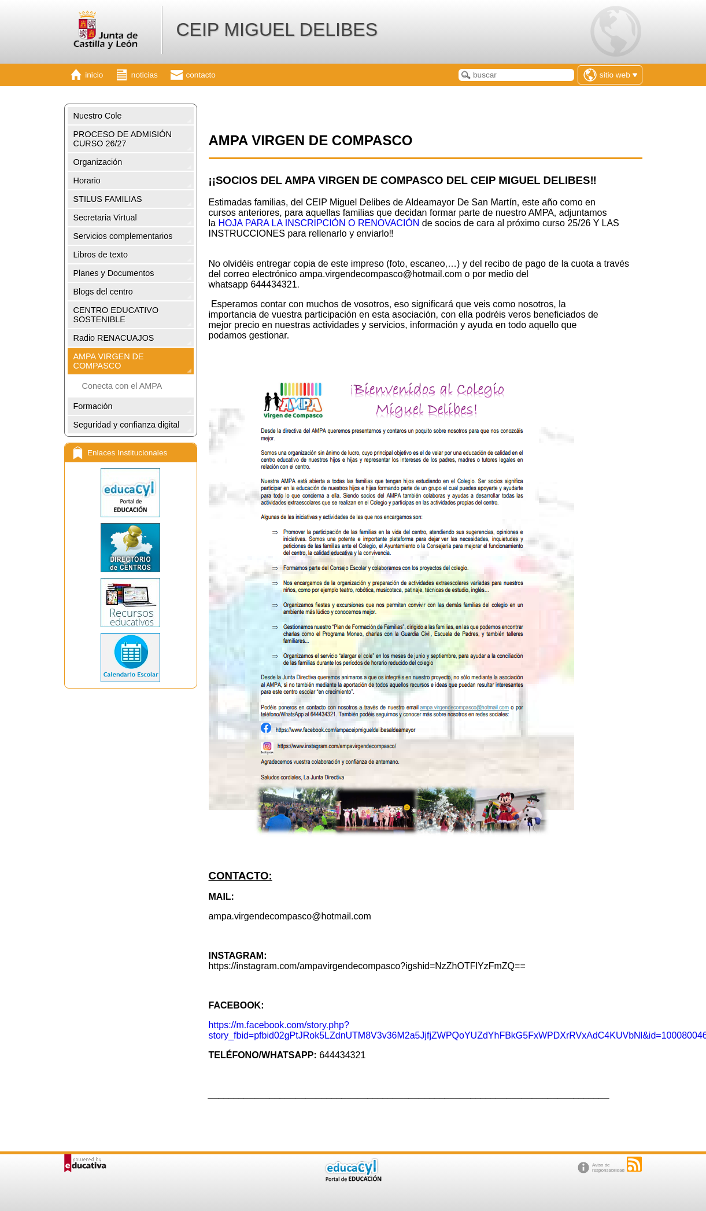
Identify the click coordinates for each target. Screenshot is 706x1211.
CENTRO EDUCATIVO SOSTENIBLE (116, 314)
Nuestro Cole (97, 115)
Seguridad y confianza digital (126, 424)
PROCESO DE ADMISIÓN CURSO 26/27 (122, 139)
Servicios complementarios (123, 236)
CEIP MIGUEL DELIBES (277, 29)
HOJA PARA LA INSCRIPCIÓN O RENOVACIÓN (318, 223)
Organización (98, 162)
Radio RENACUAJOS (113, 338)
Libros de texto (100, 254)
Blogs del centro (103, 291)
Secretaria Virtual (105, 217)
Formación (93, 406)
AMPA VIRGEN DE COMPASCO (108, 361)
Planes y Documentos (113, 273)
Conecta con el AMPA (122, 386)
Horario (87, 180)
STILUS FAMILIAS (107, 199)
